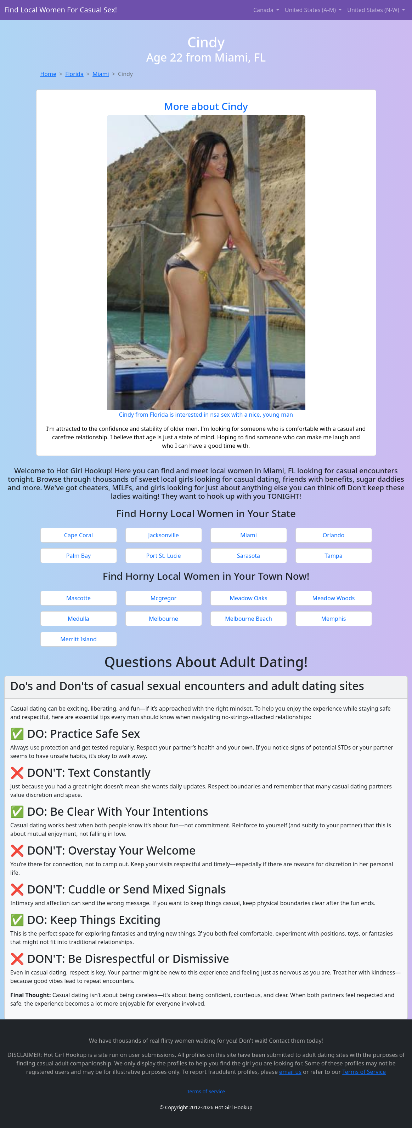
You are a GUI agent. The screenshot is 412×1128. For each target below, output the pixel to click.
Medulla (78, 619)
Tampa (333, 556)
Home (48, 74)
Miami (100, 74)
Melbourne (163, 619)
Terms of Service (364, 1072)
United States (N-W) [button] (374, 10)
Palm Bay (78, 556)
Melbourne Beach (248, 619)
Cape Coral (78, 535)
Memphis (333, 619)
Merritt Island (78, 639)
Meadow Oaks (248, 598)
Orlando (334, 535)
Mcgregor (163, 598)
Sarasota (248, 556)
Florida (74, 74)
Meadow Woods (333, 598)
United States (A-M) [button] (311, 10)
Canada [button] (264, 10)
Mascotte (78, 598)
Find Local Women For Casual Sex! (60, 10)
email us (290, 1072)
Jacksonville (163, 535)
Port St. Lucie (163, 556)
